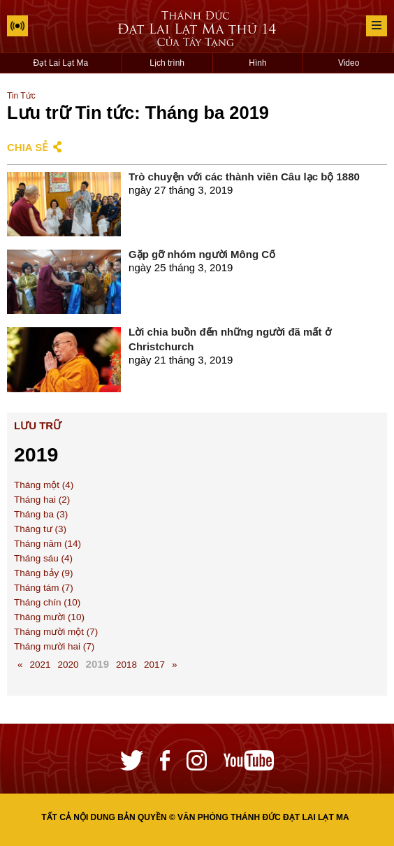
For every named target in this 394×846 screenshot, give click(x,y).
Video (348, 63)
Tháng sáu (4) (43, 558)
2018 (126, 664)
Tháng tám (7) (43, 587)
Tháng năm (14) (47, 543)
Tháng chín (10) (47, 602)
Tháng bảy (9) (43, 573)
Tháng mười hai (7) (54, 646)
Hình (257, 63)
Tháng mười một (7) (56, 631)
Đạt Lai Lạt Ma (61, 63)
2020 (68, 664)
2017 (154, 664)
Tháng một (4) (43, 485)
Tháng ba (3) (41, 514)
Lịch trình (166, 63)
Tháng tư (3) (40, 529)
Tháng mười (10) (49, 617)
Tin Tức (21, 96)
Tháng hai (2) (42, 499)
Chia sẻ (27, 147)
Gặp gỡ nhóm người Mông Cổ (202, 254)
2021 (40, 664)
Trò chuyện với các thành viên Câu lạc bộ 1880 (244, 176)
